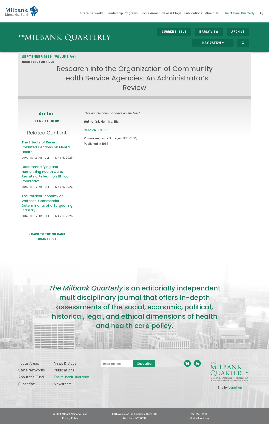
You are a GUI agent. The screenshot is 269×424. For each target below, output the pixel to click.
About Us (211, 13)
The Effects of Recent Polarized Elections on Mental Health (46, 147)
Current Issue (174, 31)
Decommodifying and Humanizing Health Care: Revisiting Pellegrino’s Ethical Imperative (45, 173)
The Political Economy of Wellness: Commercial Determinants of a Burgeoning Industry (47, 203)
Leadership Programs (122, 13)
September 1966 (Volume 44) (49, 56)
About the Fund (31, 376)
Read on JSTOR (95, 130)
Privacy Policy (70, 418)
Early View (208, 31)
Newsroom (63, 383)
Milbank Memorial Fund (21, 11)
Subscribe (26, 383)
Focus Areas (150, 13)
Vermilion (235, 387)
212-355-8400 (199, 413)
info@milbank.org (199, 418)
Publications (193, 13)
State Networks (91, 13)
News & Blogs (171, 13)
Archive (238, 31)
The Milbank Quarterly (238, 13)
